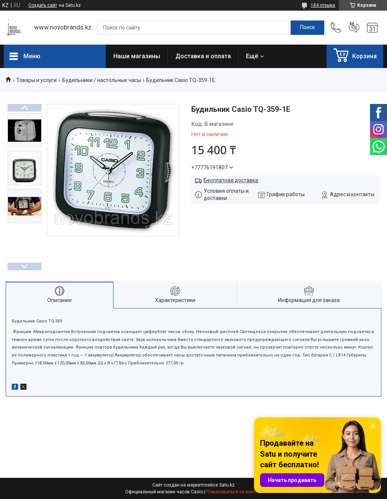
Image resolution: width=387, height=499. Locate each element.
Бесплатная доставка (231, 180)
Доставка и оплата (203, 56)
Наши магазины (136, 56)
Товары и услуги (36, 80)
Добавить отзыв (354, 27)
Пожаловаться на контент (234, 491)
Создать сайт (42, 5)
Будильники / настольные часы (101, 80)
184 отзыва (323, 5)
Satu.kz (227, 485)
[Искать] (307, 27)
